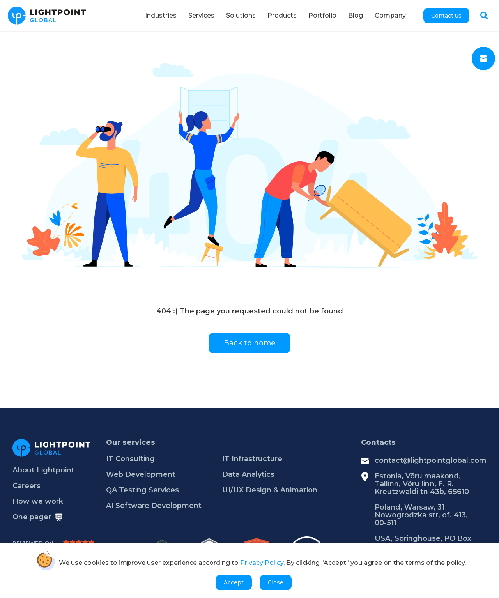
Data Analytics (248, 474)
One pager (31, 517)
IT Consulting (130, 459)
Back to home (250, 343)
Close (275, 582)
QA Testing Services (142, 490)
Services (201, 15)
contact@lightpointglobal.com (431, 460)
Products (282, 15)
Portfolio (322, 15)
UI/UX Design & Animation (269, 490)
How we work (37, 501)
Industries (161, 15)
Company (390, 15)
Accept (234, 582)
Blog (355, 15)
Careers (26, 485)
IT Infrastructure (252, 459)
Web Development (140, 474)
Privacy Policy (261, 563)
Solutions (241, 15)
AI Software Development (154, 505)
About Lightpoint (43, 470)
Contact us (446, 15)
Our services (130, 442)
